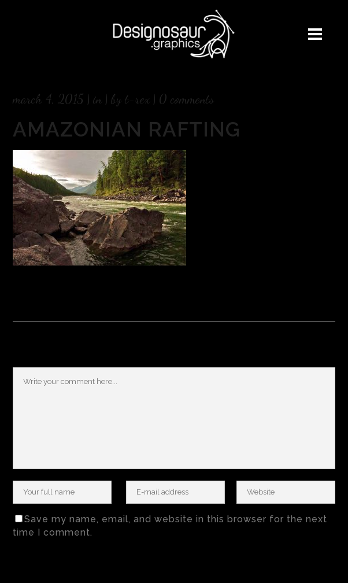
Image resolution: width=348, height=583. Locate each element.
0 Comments (186, 98)
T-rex (137, 98)
